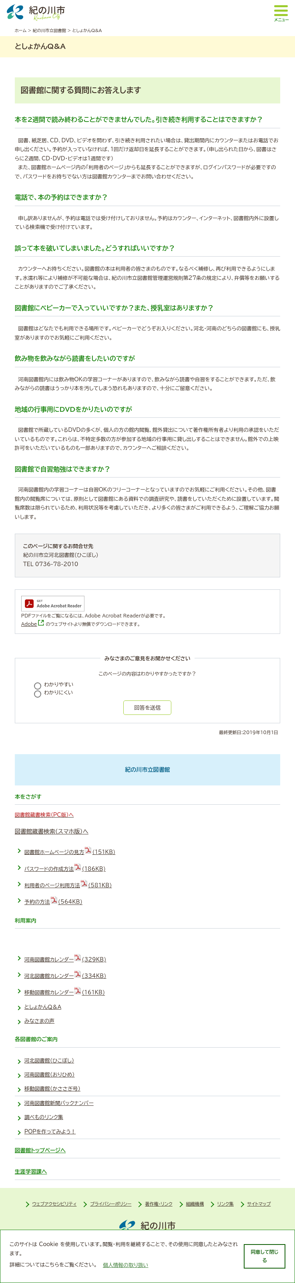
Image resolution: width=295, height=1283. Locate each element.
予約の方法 (53, 900)
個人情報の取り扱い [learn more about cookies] (126, 1265)
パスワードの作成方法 (65, 867)
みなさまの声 (39, 1021)
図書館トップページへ (40, 1150)
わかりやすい (59, 684)
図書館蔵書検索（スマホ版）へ (51, 831)
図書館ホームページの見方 (69, 850)
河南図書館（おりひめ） (49, 1074)
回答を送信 (147, 707)
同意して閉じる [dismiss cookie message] (265, 1256)
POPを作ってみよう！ (50, 1131)
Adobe (32, 624)
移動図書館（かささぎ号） (52, 1088)
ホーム (20, 30)
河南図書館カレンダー (65, 957)
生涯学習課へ (31, 1171)
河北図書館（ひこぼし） (49, 1060)
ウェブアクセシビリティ (54, 1204)
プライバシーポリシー (110, 1204)
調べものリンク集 (43, 1117)
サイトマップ (259, 1204)
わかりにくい (58, 692)
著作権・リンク (158, 1204)
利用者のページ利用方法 (68, 883)
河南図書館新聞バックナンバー (59, 1103)
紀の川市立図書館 (49, 30)
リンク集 (225, 1204)
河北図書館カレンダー (65, 974)
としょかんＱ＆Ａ (42, 1007)
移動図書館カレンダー (64, 990)
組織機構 (195, 1204)
